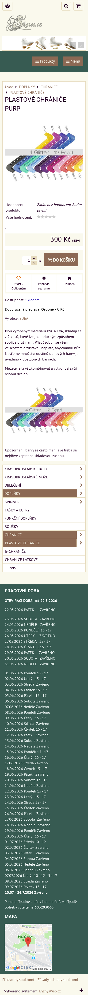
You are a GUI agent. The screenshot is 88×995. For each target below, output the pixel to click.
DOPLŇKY (44, 493)
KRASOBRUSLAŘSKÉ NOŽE (44, 477)
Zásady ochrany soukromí (58, 979)
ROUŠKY (11, 526)
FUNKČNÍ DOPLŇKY (20, 518)
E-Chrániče (15, 551)
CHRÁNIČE (45, 535)
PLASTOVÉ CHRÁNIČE (45, 543)
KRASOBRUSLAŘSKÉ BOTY (44, 469)
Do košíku (61, 260)
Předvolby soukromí (18, 979)
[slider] (46, 217)
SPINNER (45, 502)
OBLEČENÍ (44, 485)
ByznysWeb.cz (50, 991)
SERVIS (10, 568)
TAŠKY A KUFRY (17, 510)
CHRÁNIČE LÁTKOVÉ (21, 559)
